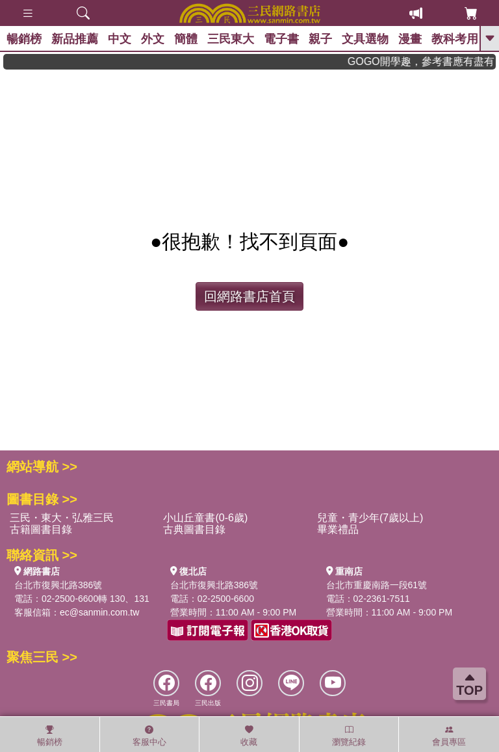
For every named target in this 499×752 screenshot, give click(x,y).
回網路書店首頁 (249, 296)
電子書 (281, 38)
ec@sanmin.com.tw (99, 612)
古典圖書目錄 (194, 529)
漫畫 (410, 38)
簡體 (186, 38)
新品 (74, 38)
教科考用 (454, 38)
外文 (152, 38)
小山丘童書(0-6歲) (205, 517)
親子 (320, 38)
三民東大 (230, 38)
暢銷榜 (24, 38)
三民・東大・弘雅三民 (62, 517)
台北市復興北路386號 (58, 585)
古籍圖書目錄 (41, 529)
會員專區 (449, 736)
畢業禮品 (338, 529)
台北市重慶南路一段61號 (377, 585)
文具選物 (365, 38)
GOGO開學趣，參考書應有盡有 (426, 61)
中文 (119, 38)
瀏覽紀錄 (349, 736)
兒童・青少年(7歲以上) (370, 517)
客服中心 (149, 736)
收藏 (248, 736)
